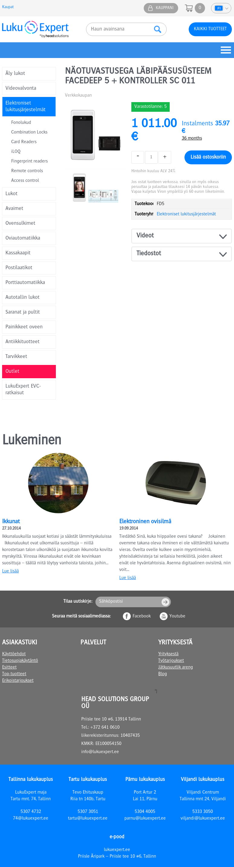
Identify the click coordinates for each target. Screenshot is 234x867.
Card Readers (24, 142)
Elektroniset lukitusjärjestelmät (186, 214)
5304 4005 (145, 812)
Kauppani (165, 8)
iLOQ (16, 152)
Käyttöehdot (14, 654)
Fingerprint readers (29, 161)
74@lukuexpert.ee (30, 818)
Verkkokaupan (78, 95)
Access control (25, 181)
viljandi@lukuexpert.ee (203, 818)
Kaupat (8, 7)
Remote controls (27, 171)
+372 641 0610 (105, 727)
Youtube (177, 616)
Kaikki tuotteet (210, 29)
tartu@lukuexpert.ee (87, 818)
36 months (192, 138)
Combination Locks (29, 132)
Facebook (142, 616)
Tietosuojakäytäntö (20, 661)
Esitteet (9, 667)
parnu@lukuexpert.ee (145, 818)
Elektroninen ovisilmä (145, 522)
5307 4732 (31, 812)
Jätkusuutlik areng (175, 667)
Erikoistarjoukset (18, 680)
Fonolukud (21, 123)
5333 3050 (202, 812)
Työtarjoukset (171, 661)
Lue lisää (10, 571)
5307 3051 (88, 812)
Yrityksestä (168, 654)
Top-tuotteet (14, 674)
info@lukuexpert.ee (100, 752)
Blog (162, 674)
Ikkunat (11, 522)
